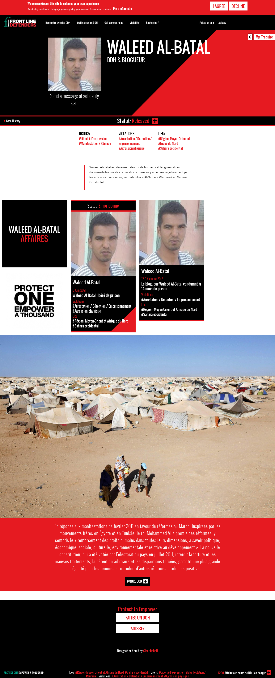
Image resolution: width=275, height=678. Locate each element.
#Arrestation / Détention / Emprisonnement (135, 141)
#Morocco (134, 581)
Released (140, 120)
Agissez (222, 23)
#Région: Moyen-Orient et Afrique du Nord (174, 141)
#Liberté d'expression (93, 138)
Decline (238, 6)
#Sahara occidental (170, 148)
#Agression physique (132, 148)
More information (123, 8)
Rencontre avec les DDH (57, 23)
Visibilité (134, 23)
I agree (219, 6)
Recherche (152, 22)
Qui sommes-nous (113, 23)
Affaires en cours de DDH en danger (242, 673)
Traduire (267, 36)
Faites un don (207, 23)
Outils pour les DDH (87, 23)
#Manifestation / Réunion (95, 143)
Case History (13, 121)
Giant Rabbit (150, 650)
